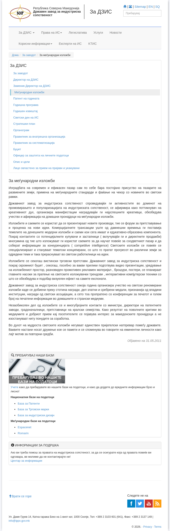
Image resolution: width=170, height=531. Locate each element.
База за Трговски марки (33, 409)
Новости (116, 32)
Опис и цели (21, 161)
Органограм (21, 130)
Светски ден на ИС (26, 117)
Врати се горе (20, 496)
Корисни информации (35, 43)
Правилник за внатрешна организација (39, 136)
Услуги (98, 32)
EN (151, 6)
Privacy (147, 526)
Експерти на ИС (70, 43)
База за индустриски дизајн (36, 415)
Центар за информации (26, 460)
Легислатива (78, 32)
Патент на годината (26, 98)
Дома (15, 55)
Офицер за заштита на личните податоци (41, 155)
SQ (157, 6)
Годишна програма (25, 105)
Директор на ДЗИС (26, 79)
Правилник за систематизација (34, 142)
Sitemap (140, 6)
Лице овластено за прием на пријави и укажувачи (46, 168)
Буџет (17, 149)
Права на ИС (51, 32)
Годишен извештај (25, 111)
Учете (14, 387)
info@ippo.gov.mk (19, 520)
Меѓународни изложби (29, 92)
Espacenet (24, 427)
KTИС (92, 43)
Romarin (23, 433)
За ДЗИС (27, 32)
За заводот (29, 55)
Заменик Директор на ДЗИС (32, 86)
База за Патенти (29, 403)
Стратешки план (24, 123)
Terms (157, 526)
